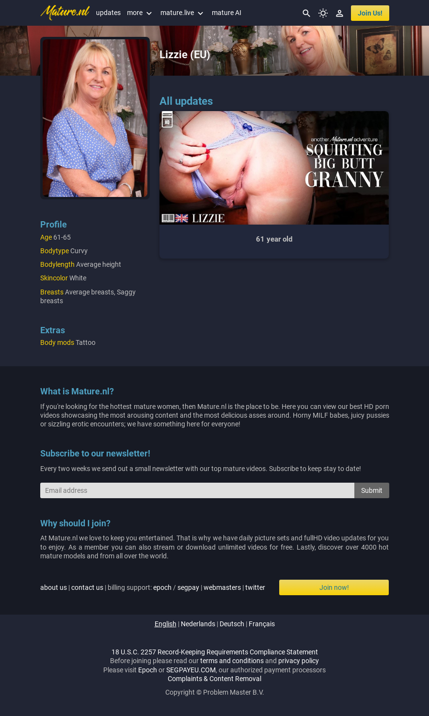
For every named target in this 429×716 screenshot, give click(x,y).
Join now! (334, 587)
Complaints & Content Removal (214, 679)
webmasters (222, 587)
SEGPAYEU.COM (191, 670)
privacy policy (298, 661)
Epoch (147, 670)
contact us (87, 587)
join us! (370, 13)
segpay (188, 587)
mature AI (226, 12)
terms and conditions (232, 661)
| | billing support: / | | (152, 587)
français (262, 624)
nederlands (198, 624)
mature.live (183, 12)
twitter (255, 587)
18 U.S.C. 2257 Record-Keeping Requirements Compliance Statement (214, 652)
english (165, 624)
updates (108, 12)
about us (53, 587)
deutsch (232, 624)
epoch (162, 587)
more (140, 12)
